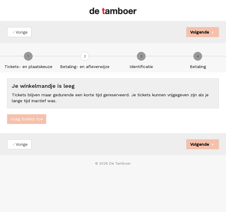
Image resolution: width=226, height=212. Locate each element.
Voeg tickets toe (26, 119)
